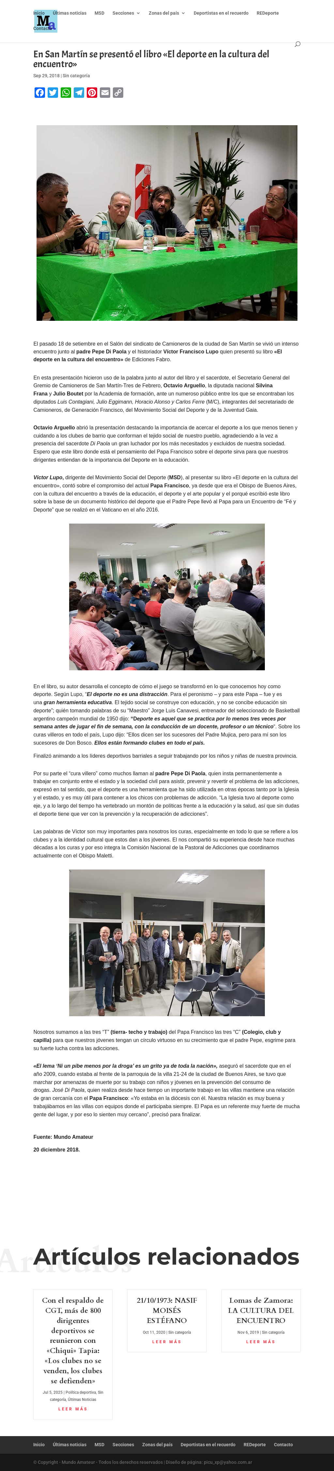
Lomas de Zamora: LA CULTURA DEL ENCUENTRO (261, 1311)
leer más (73, 1409)
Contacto (42, 28)
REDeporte (268, 13)
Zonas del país (164, 13)
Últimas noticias (69, 13)
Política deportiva (81, 1392)
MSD (99, 13)
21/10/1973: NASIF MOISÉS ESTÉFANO (167, 1311)
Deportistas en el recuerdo (221, 13)
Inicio (39, 13)
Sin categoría (76, 75)
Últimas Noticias (82, 1399)
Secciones (123, 13)
